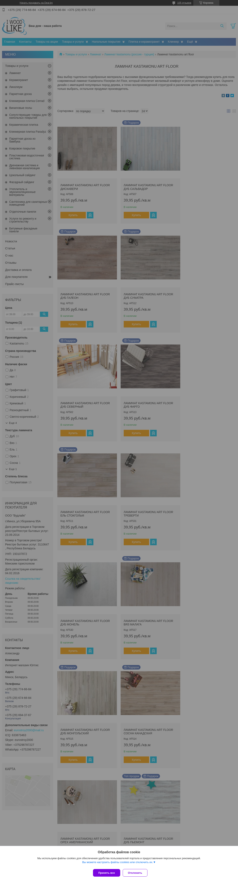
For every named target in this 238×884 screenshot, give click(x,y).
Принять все (106, 872)
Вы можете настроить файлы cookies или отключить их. (117, 863)
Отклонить (137, 872)
